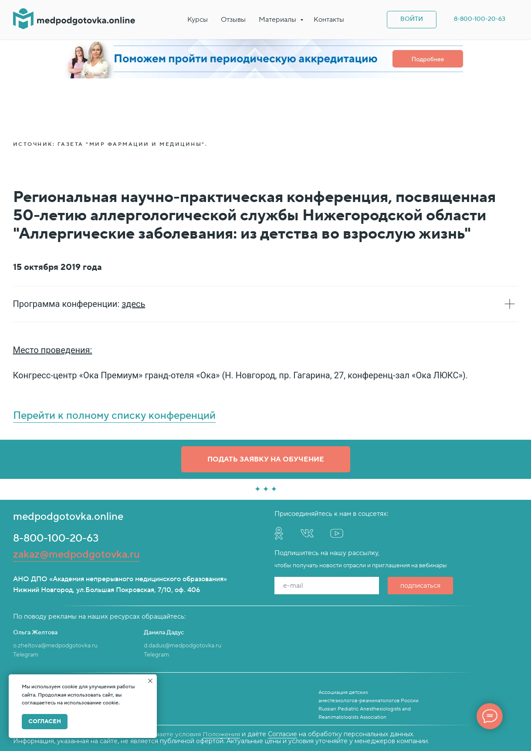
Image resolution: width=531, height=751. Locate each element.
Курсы (197, 19)
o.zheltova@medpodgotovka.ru (55, 646)
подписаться (420, 585)
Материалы (278, 19)
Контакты (329, 19)
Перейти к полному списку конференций (114, 415)
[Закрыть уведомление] (150, 681)
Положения (221, 734)
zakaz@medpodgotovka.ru (76, 554)
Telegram (25, 655)
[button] (265, 459)
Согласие (282, 734)
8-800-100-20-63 (56, 538)
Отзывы (233, 19)
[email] (326, 585)
